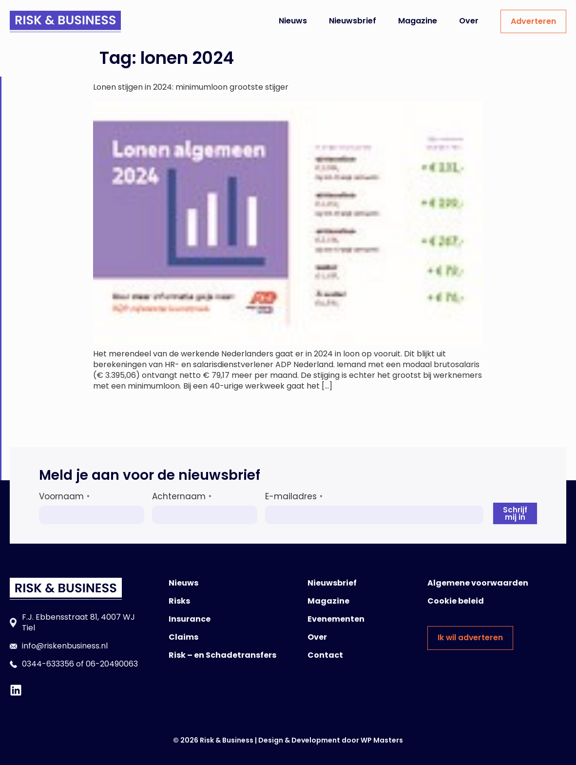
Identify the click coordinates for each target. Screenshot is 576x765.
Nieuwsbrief (352, 20)
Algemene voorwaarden (477, 582)
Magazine (417, 20)
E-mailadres (293, 496)
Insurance (190, 619)
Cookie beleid (455, 601)
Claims (183, 637)
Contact (325, 655)
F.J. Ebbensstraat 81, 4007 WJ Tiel (78, 622)
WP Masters (382, 740)
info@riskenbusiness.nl (65, 645)
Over (469, 20)
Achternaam (181, 496)
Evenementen (336, 619)
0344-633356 (48, 663)
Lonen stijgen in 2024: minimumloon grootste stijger (190, 87)
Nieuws (293, 20)
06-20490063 (112, 663)
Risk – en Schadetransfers (222, 655)
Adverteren (533, 21)
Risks (179, 601)
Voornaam (64, 496)
